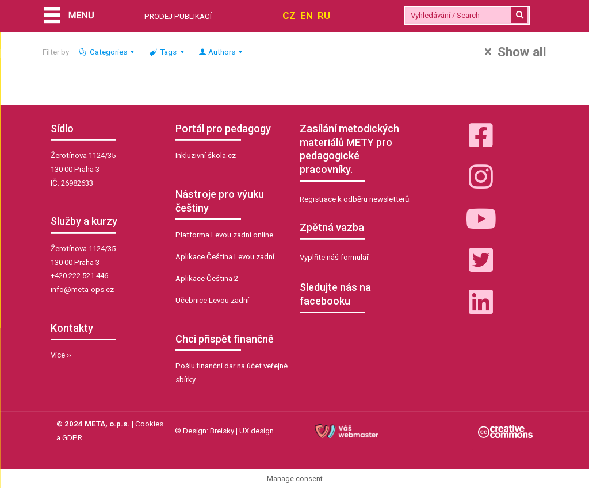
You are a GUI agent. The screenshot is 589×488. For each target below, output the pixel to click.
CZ (289, 15)
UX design (256, 430)
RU (324, 15)
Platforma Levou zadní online (224, 234)
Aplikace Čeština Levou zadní (224, 256)
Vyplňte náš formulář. (335, 257)
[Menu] (69, 16)
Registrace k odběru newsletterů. (355, 199)
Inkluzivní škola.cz (205, 155)
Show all (512, 52)
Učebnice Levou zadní (212, 300)
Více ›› (61, 355)
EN (306, 15)
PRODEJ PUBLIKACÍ (178, 16)
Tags (168, 52)
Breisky (222, 430)
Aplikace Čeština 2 (206, 278)
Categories (108, 52)
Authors (221, 52)
